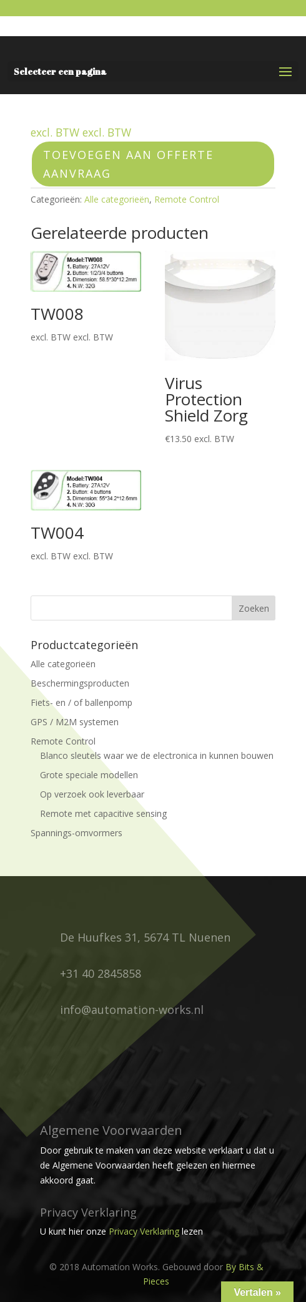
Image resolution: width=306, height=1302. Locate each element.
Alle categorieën (116, 199)
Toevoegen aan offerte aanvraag (128, 164)
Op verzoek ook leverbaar (92, 794)
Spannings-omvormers (76, 833)
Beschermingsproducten (80, 683)
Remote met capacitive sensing (103, 813)
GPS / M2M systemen (75, 722)
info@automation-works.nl (132, 1009)
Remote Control (186, 199)
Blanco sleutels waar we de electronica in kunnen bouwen (157, 755)
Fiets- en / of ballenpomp (81, 702)
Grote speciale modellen (89, 775)
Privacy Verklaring (144, 1231)
